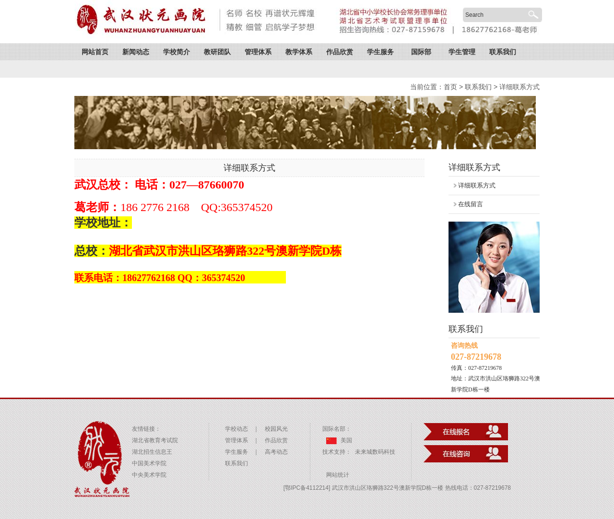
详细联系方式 (519, 87)
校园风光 (276, 428)
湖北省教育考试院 (155, 440)
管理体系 (258, 52)
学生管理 (462, 52)
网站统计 (337, 475)
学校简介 (176, 52)
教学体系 (298, 52)
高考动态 (276, 451)
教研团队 (217, 52)
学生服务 (380, 52)
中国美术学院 (149, 463)
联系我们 (502, 52)
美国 (339, 440)
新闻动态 (135, 52)
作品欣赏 (339, 52)
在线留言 (470, 204)
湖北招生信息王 (152, 451)
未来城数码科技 (375, 451)
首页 (450, 87)
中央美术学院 (149, 475)
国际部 (421, 52)
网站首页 (95, 52)
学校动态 (236, 428)
